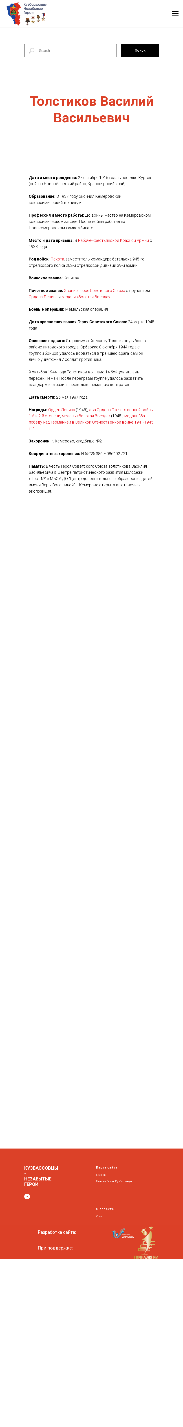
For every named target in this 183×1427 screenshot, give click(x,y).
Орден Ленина (61, 409)
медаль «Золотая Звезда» (86, 415)
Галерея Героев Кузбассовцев (114, 1181)
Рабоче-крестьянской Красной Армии (113, 240)
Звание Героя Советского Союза (94, 290)
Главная (101, 1174)
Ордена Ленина (43, 296)
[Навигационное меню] (175, 13)
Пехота (57, 259)
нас (101, 1216)
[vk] (27, 1196)
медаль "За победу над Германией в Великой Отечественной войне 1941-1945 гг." (91, 422)
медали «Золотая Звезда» (86, 296)
